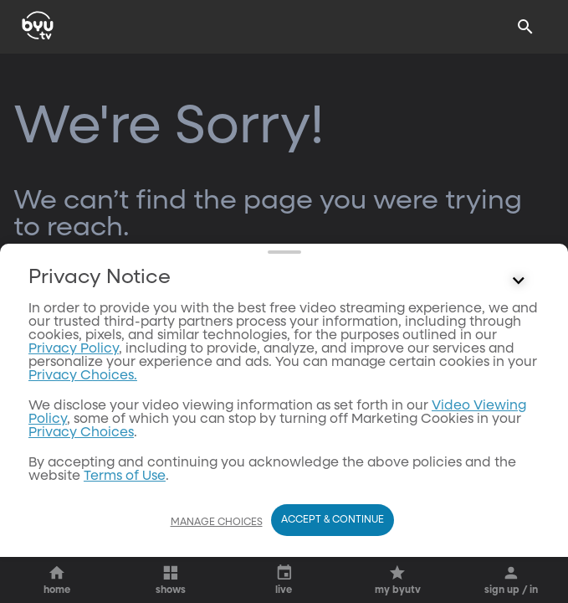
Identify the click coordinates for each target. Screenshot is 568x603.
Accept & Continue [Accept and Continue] (332, 520)
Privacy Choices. (82, 376)
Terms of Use (125, 476)
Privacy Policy (73, 349)
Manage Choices (217, 523)
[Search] (525, 27)
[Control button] (519, 281)
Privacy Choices (81, 433)
